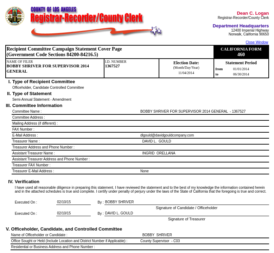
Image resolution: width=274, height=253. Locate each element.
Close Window (257, 42)
